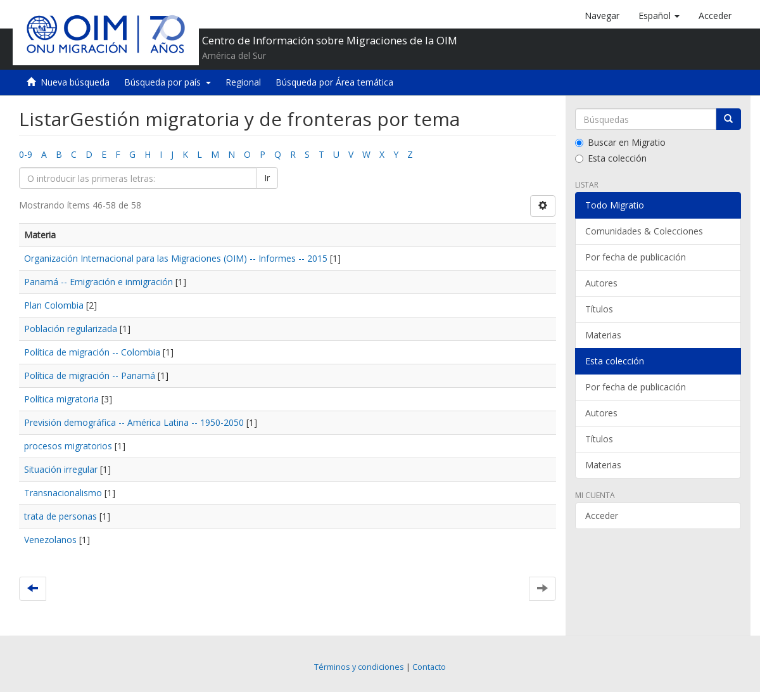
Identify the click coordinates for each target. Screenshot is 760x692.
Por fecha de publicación (635, 257)
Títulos (599, 309)
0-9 (25, 154)
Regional (243, 82)
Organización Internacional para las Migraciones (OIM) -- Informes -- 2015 (175, 258)
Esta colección (611, 158)
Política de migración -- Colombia (92, 352)
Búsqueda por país (167, 82)
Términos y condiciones (359, 667)
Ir (267, 178)
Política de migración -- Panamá (89, 375)
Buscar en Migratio (620, 142)
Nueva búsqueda (75, 82)
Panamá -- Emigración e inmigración (98, 282)
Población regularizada (70, 329)
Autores (601, 283)
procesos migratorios (68, 446)
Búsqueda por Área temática (334, 82)
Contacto (429, 667)
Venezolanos (50, 540)
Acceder (601, 515)
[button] (659, 16)
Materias (603, 335)
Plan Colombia (54, 305)
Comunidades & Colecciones (644, 231)
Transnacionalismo (63, 493)
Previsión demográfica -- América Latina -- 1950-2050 (134, 422)
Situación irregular (61, 469)
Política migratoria (61, 399)
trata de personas (60, 516)
